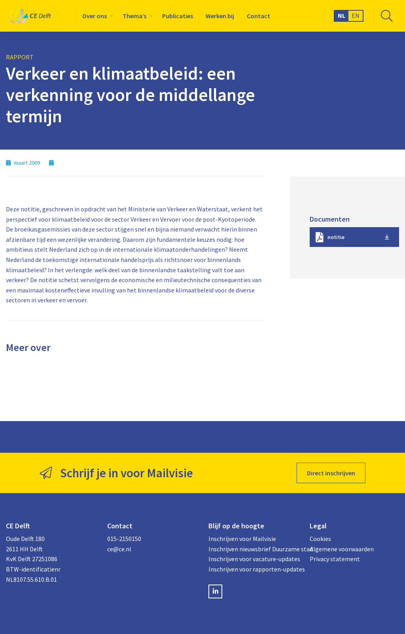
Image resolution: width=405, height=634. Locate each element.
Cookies (320, 539)
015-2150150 (124, 539)
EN (356, 15)
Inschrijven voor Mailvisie (242, 539)
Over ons (94, 16)
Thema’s (134, 16)
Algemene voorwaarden (342, 549)
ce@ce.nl (119, 549)
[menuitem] (96, 15)
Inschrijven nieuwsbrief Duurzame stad (253, 549)
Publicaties (177, 16)
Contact (258, 16)
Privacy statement (335, 559)
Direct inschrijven (331, 473)
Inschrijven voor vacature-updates (253, 559)
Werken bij (220, 16)
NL (341, 15)
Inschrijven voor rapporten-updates (253, 569)
